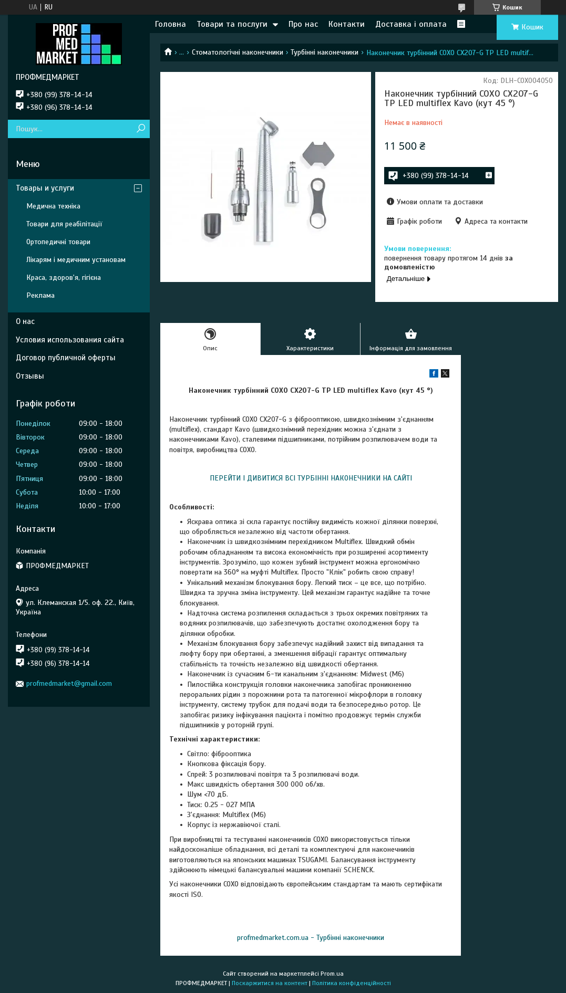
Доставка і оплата (411, 24)
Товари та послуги (232, 24)
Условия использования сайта (70, 339)
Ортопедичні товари (58, 241)
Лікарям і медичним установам (76, 259)
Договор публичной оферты (66, 357)
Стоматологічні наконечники (237, 52)
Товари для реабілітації (64, 223)
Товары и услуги (45, 188)
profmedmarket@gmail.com (69, 683)
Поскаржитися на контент (269, 983)
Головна (170, 24)
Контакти (346, 24)
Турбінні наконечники (324, 52)
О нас (25, 321)
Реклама (40, 295)
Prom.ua (332, 973)
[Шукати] (140, 129)
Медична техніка (53, 206)
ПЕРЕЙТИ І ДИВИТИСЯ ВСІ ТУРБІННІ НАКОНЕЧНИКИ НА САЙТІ (311, 478)
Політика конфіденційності (351, 983)
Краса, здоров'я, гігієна (63, 277)
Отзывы (30, 376)
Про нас (303, 24)
